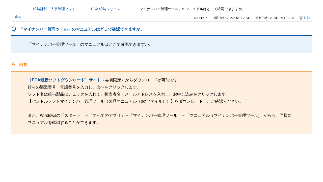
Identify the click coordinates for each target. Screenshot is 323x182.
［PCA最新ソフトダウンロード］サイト (64, 80)
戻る (18, 17)
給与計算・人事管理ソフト (54, 9)
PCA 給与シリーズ (105, 9)
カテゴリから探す (14, 8)
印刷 (307, 18)
